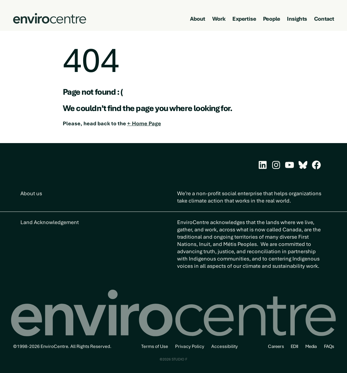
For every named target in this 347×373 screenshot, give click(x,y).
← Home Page (144, 123)
